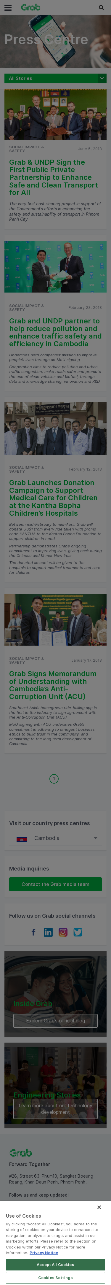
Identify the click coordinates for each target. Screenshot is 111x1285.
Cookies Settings (55, 1277)
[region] (55, 1243)
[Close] (99, 1207)
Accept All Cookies (55, 1264)
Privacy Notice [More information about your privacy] (44, 1252)
